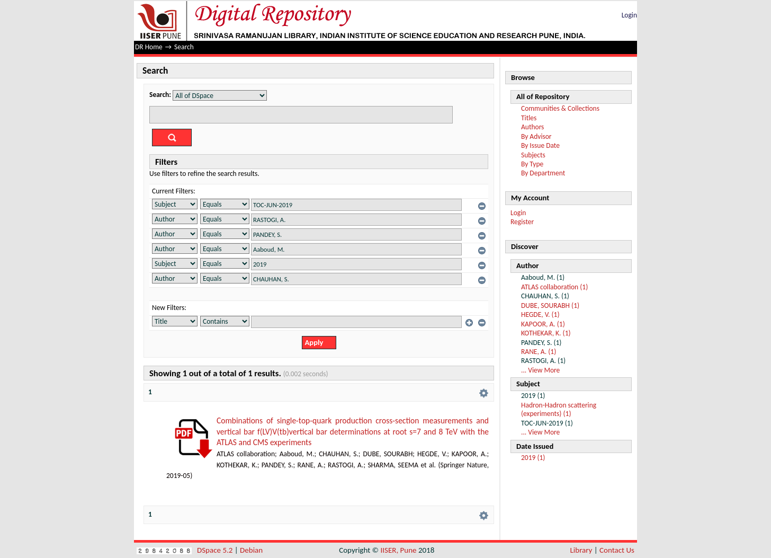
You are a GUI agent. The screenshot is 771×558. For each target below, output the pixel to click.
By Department (543, 173)
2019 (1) (533, 457)
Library (581, 550)
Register (522, 221)
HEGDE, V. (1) (540, 314)
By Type (532, 164)
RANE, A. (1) (538, 351)
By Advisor (536, 136)
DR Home (149, 46)
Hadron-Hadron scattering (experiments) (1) (558, 409)
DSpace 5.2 (216, 550)
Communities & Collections (560, 108)
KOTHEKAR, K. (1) (546, 333)
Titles (528, 117)
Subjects (533, 155)
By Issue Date (540, 145)
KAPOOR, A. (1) (543, 324)
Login (629, 15)
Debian (251, 550)
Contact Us (616, 550)
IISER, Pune (398, 550)
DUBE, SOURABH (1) (550, 305)
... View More (540, 370)
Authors (532, 126)
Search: (160, 94)
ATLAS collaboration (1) (554, 286)
